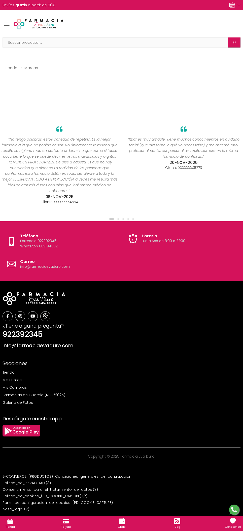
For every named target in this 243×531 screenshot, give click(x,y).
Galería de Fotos (18, 402)
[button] (111, 219)
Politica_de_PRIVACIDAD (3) (27, 482)
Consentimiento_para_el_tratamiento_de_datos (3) (50, 489)
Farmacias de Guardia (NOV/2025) (34, 394)
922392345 (23, 334)
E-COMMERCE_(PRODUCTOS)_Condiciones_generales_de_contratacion (67, 476)
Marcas (31, 67)
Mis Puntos (12, 379)
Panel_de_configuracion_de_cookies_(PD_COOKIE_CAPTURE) (58, 502)
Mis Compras (15, 387)
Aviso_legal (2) (16, 509)
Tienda (11, 67)
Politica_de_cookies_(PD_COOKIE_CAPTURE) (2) (45, 496)
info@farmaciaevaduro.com (38, 345)
